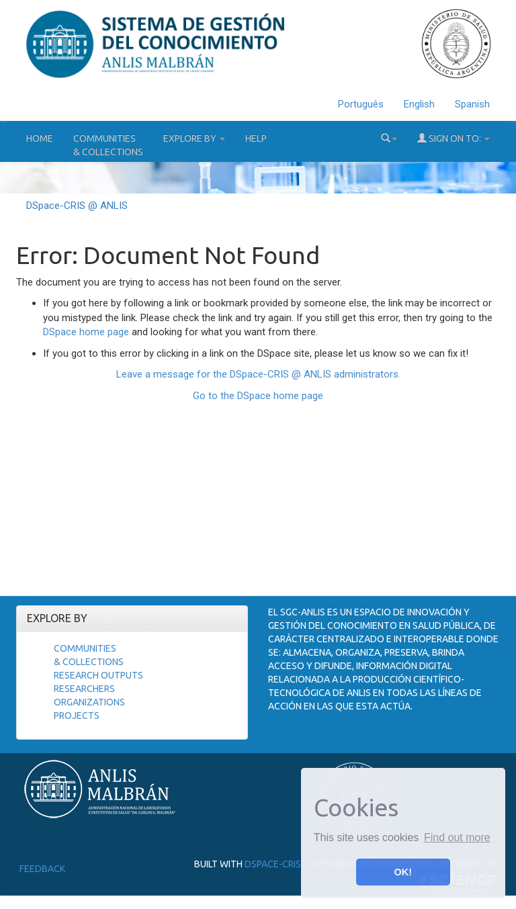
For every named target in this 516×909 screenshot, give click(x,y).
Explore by (194, 138)
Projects (76, 715)
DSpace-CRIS (273, 864)
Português (361, 104)
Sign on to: (453, 138)
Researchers (84, 688)
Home (39, 138)
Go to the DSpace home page (258, 396)
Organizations (89, 702)
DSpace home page (86, 332)
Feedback (42, 868)
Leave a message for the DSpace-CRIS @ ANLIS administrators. (258, 374)
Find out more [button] (457, 837)
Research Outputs (98, 675)
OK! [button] (403, 872)
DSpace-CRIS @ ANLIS (77, 206)
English (419, 104)
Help (256, 138)
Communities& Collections (108, 145)
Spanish (472, 104)
